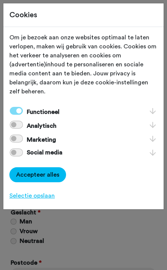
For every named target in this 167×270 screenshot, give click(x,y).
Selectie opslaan (32, 196)
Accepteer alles (37, 175)
